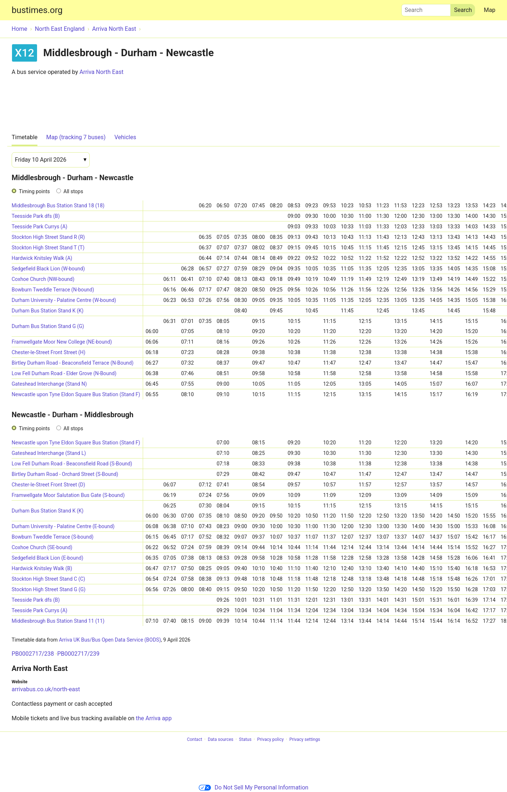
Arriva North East (101, 72)
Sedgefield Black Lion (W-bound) (48, 268)
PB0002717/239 (78, 653)
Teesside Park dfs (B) (36, 216)
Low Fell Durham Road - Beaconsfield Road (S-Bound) (72, 464)
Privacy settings (304, 739)
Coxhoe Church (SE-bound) (42, 547)
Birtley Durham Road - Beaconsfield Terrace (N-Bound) (73, 363)
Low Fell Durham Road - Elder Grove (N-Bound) (64, 373)
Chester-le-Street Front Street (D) (48, 485)
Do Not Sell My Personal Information (253, 787)
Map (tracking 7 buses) (76, 137)
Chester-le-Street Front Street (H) (48, 352)
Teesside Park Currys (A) (39, 226)
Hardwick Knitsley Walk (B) (42, 568)
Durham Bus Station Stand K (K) (48, 311)
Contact (194, 739)
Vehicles (125, 137)
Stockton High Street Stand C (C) (48, 579)
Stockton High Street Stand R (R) (48, 237)
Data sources (220, 739)
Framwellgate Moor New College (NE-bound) (62, 342)
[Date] (51, 159)
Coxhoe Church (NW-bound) (43, 279)
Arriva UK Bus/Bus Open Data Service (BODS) (110, 640)
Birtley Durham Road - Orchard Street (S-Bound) (65, 474)
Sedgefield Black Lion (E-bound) (47, 558)
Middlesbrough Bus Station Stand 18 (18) (58, 205)
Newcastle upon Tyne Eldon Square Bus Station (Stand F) (76, 394)
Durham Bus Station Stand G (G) (48, 326)
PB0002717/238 (33, 653)
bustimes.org (37, 10)
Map (489, 10)
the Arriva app (154, 718)
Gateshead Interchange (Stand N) (49, 384)
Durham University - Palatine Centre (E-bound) (63, 526)
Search (426, 8)
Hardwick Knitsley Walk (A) (42, 258)
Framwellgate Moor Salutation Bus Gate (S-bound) (68, 495)
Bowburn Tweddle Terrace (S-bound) (52, 537)
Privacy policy (270, 739)
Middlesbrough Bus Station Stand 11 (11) (58, 621)
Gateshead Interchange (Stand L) (49, 453)
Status (245, 739)
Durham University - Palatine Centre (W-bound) (64, 300)
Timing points (34, 191)
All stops (73, 191)
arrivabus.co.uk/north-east (46, 689)
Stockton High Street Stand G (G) (48, 589)
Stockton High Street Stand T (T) (48, 247)
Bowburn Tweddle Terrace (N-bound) (53, 290)
